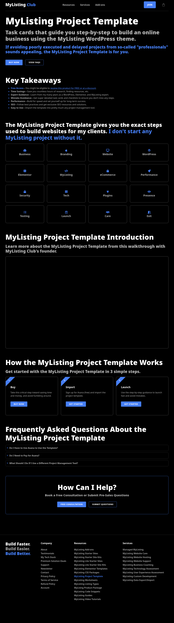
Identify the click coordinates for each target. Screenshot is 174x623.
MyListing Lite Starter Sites (88, 573)
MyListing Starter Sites (86, 565)
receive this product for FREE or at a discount (73, 88)
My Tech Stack (48, 569)
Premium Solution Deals (53, 573)
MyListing (20, 4)
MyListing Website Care (135, 565)
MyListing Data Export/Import (139, 592)
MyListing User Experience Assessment (143, 584)
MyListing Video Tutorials (87, 611)
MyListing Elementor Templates (91, 581)
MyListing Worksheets (86, 592)
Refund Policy (48, 596)
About (44, 561)
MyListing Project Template (88, 588)
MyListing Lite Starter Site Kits (90, 577)
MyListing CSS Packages (86, 584)
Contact (45, 584)
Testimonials (47, 565)
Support (45, 577)
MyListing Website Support (137, 573)
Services (85, 4)
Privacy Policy (48, 588)
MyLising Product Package (88, 600)
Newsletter (46, 581)
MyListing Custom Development (140, 588)
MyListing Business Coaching (138, 577)
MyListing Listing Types (86, 596)
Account (45, 600)
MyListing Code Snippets (87, 603)
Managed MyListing (133, 561)
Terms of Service (49, 592)
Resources (69, 4)
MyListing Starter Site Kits (87, 569)
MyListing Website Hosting (137, 569)
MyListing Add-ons (84, 561)
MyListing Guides (83, 607)
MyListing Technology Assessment (141, 581)
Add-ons (100, 4)
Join (149, 4)
